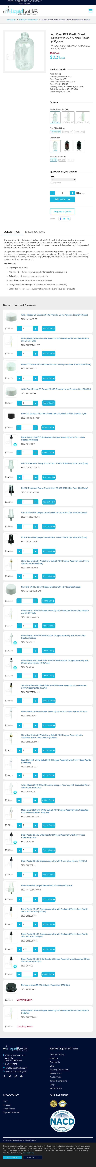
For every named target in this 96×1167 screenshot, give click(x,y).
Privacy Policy (56, 1074)
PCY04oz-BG (68, 118)
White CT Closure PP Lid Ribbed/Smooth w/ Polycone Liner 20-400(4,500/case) (56, 365)
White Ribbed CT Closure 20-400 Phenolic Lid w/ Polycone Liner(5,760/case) (54, 315)
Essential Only (32, 1157)
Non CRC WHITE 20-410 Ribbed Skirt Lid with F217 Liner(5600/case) (50, 587)
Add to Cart (62, 200)
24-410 (71, 161)
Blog (52, 1066)
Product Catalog (57, 1055)
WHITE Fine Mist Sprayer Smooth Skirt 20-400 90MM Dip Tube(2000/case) (54, 513)
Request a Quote (62, 212)
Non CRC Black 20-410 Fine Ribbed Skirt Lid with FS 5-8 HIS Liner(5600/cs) (53, 414)
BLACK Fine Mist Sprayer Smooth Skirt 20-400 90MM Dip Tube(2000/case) (54, 538)
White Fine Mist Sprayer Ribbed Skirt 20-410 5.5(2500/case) (46, 886)
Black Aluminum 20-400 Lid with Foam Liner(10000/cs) (45, 986)
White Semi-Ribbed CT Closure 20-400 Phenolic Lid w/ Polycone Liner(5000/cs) (56, 390)
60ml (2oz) (79, 132)
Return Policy (56, 1089)
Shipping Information (59, 1070)
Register (6, 1106)
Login (5, 1102)
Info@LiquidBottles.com (16, 1068)
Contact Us (55, 1063)
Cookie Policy (56, 1078)
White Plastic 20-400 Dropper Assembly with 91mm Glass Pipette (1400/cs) (54, 712)
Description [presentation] (12, 232)
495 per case (62, 180)
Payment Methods (11, 1113)
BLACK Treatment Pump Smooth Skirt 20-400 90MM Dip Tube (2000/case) (54, 489)
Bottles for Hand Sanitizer (28, 20)
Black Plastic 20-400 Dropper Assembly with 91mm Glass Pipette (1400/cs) (54, 862)
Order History (9, 1109)
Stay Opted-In (12, 1157)
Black (79, 146)
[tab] (12, 233)
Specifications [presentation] (35, 232)
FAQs (52, 1085)
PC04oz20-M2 (82, 118)
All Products (11, 20)
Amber (67, 146)
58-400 (62, 161)
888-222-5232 (11, 1065)
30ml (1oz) (67, 132)
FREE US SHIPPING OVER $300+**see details (25, 2)
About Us (54, 1059)
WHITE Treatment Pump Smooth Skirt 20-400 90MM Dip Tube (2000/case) (54, 464)
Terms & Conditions (58, 1081)
